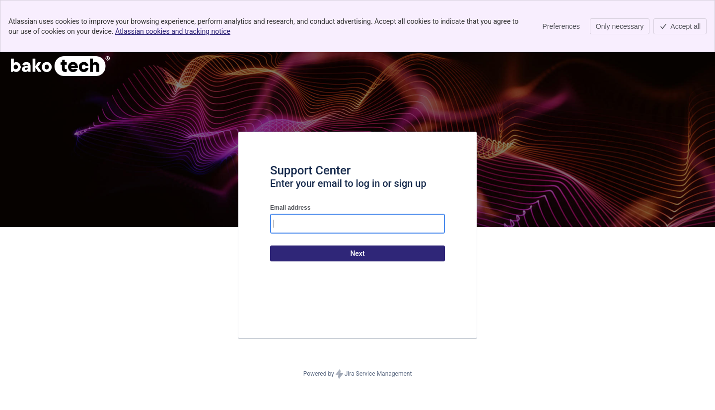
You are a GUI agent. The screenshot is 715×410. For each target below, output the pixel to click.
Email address (290, 207)
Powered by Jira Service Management (357, 374)
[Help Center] (60, 66)
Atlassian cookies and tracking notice (172, 31)
